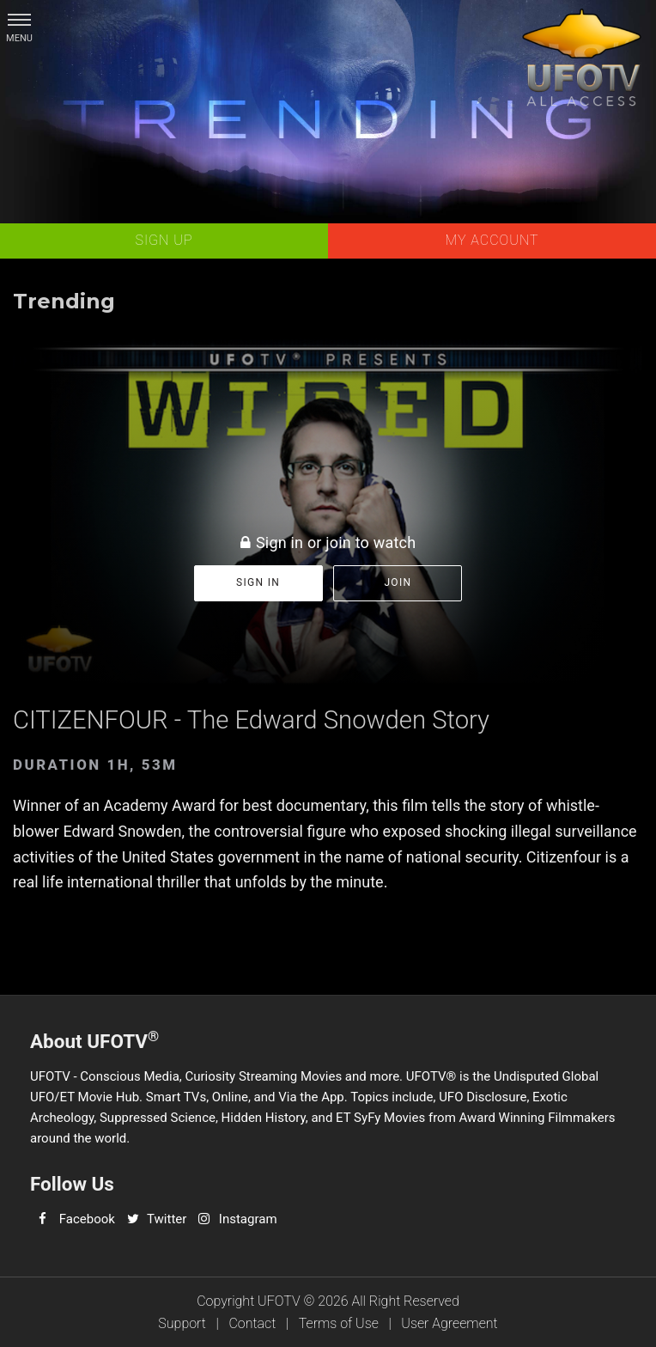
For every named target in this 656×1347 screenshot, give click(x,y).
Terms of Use (339, 1323)
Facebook (87, 1219)
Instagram (248, 1219)
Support (182, 1323)
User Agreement (449, 1323)
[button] (19, 19)
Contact (252, 1323)
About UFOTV (94, 1039)
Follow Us (72, 1184)
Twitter (166, 1219)
